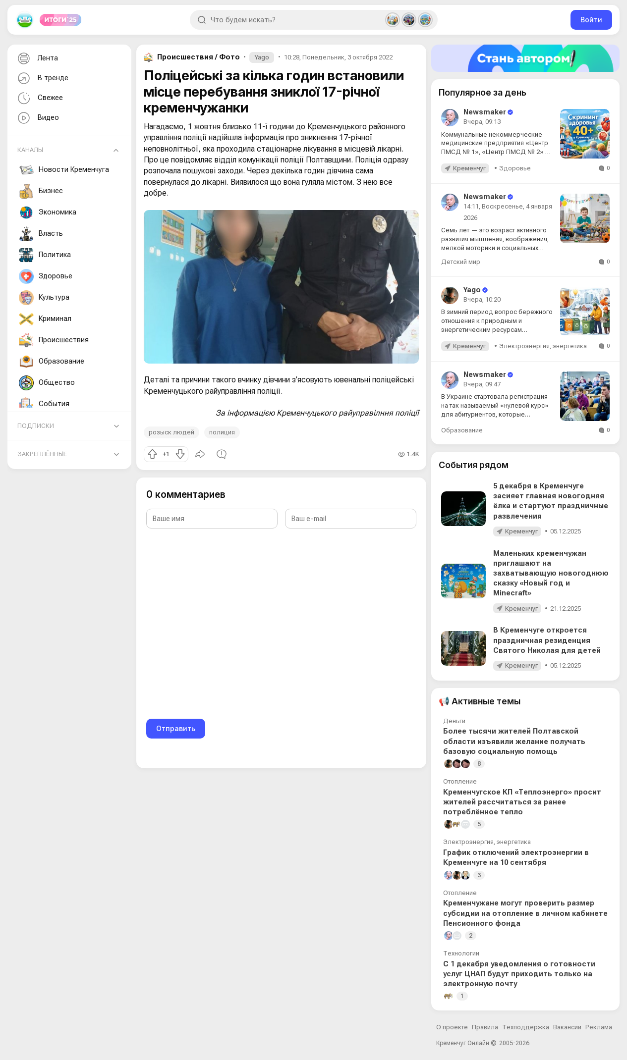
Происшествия (54, 340)
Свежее (39, 98)
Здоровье (45, 276)
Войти (591, 19)
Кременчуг (469, 168)
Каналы (30, 150)
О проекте (452, 1027)
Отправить (175, 728)
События (44, 404)
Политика (45, 255)
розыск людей (171, 432)
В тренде (41, 78)
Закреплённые (42, 454)
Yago (261, 57)
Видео (37, 118)
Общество (47, 382)
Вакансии (567, 1027)
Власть (41, 233)
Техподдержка (525, 1027)
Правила (485, 1027)
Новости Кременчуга (64, 169)
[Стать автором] (525, 58)
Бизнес (41, 191)
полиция (222, 432)
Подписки (35, 425)
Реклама (598, 1027)
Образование (51, 361)
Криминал (45, 319)
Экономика (47, 212)
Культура (44, 297)
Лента (36, 58)
